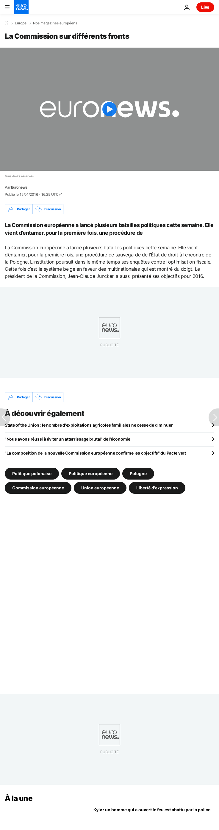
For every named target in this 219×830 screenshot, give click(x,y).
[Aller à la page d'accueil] (21, 7)
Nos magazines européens (55, 23)
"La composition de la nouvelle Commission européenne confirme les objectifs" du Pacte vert (95, 452)
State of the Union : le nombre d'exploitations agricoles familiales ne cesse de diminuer (89, 424)
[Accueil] (6, 23)
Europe (20, 23)
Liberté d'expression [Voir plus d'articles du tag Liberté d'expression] (157, 487)
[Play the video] (109, 109)
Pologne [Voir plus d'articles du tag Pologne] (138, 473)
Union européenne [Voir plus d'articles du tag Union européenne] (100, 487)
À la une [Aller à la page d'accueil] (18, 798)
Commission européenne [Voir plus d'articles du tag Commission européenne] (38, 487)
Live (205, 7)
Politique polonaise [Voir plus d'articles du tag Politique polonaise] (31, 473)
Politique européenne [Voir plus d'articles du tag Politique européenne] (90, 473)
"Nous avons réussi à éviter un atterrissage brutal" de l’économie (67, 438)
